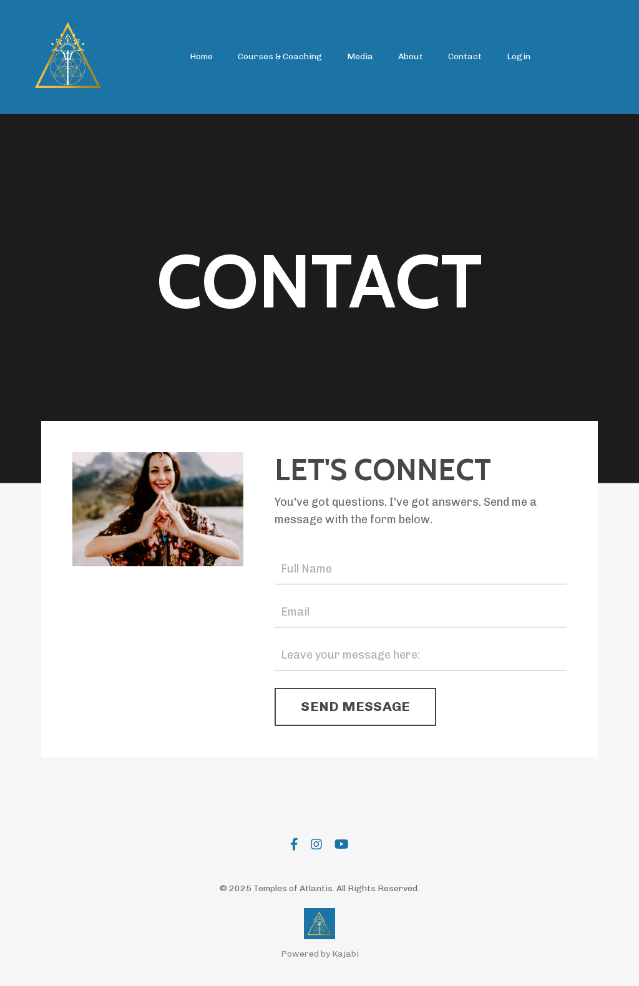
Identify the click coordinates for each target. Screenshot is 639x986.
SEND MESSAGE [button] (355, 706)
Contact (465, 56)
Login (518, 56)
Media (360, 56)
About (410, 56)
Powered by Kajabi (320, 954)
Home (201, 56)
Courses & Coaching (280, 56)
